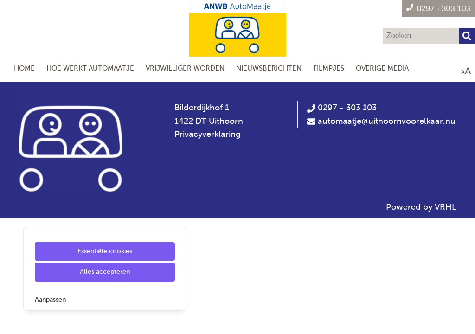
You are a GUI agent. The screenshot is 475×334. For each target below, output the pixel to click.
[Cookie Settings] (10, 320)
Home (24, 68)
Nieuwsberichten (269, 68)
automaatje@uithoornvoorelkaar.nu (387, 121)
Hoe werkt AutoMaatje (90, 68)
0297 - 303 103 (342, 107)
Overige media (382, 68)
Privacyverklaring (207, 134)
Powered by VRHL (421, 207)
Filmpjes (328, 68)
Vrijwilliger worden (185, 68)
